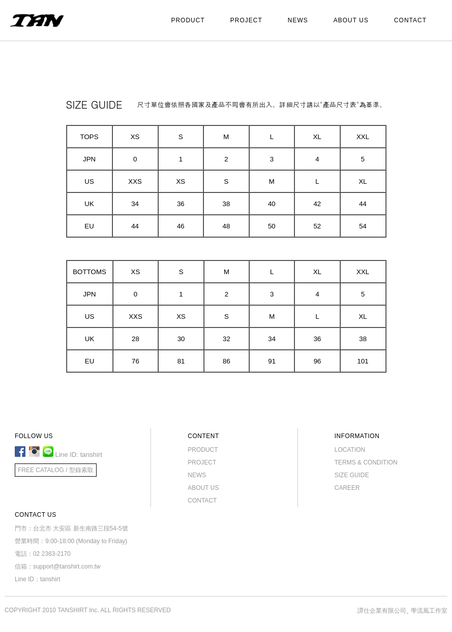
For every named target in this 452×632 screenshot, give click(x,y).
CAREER (347, 487)
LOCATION (350, 449)
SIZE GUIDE (352, 475)
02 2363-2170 (52, 553)
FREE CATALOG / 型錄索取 (56, 470)
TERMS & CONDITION (366, 462)
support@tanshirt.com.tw (67, 566)
